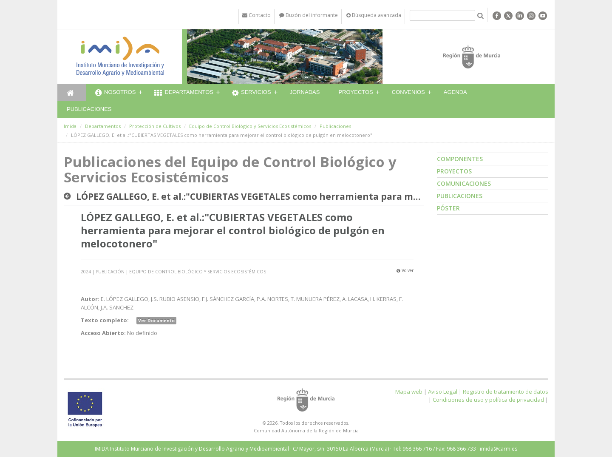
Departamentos (183, 93)
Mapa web (408, 391)
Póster (448, 208)
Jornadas (305, 92)
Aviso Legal (442, 391)
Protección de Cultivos (155, 126)
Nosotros (115, 93)
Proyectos (355, 92)
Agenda (455, 92)
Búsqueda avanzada (373, 15)
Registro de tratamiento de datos (505, 391)
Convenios (408, 92)
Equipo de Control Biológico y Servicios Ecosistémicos (250, 126)
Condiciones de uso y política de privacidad (488, 399)
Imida (70, 126)
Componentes (460, 159)
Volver (405, 270)
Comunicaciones (464, 183)
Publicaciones (89, 109)
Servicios (251, 93)
